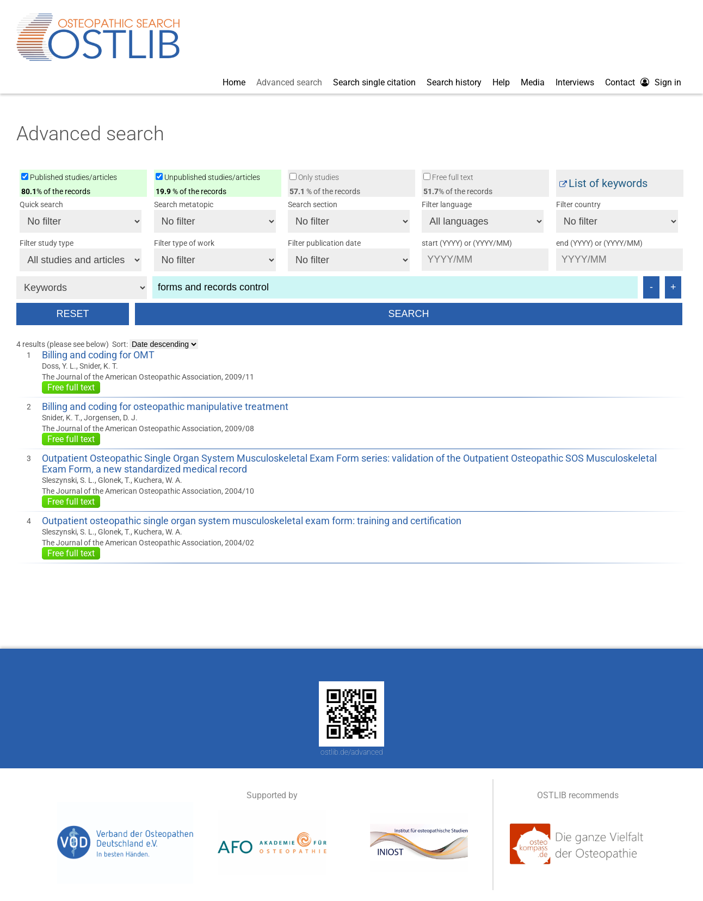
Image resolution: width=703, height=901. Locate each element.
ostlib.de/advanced (351, 752)
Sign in (668, 82)
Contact (620, 82)
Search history (454, 82)
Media (533, 82)
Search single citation (374, 82)
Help (501, 82)
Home (234, 82)
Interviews (575, 82)
